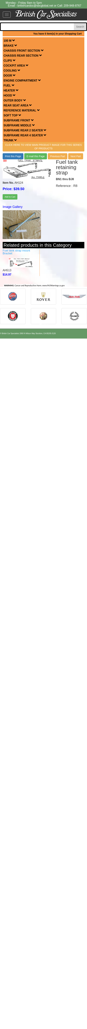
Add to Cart (10, 197)
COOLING (12, 70)
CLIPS (10, 60)
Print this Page (13, 156)
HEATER (11, 90)
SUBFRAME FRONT (19, 120)
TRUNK (10, 140)
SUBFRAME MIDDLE (19, 125)
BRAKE (10, 45)
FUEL (9, 85)
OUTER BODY (15, 100)
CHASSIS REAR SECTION (23, 55)
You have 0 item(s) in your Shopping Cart (57, 33)
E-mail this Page (36, 156)
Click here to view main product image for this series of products (43, 146)
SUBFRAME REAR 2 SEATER (25, 130)
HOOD (10, 95)
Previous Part (57, 156)
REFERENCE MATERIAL (22, 110)
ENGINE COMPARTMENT (22, 80)
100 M (9, 40)
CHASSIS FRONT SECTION (24, 50)
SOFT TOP (12, 115)
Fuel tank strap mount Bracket (16, 252)
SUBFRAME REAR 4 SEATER (25, 135)
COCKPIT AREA (16, 65)
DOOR (10, 75)
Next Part (76, 156)
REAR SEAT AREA (18, 105)
